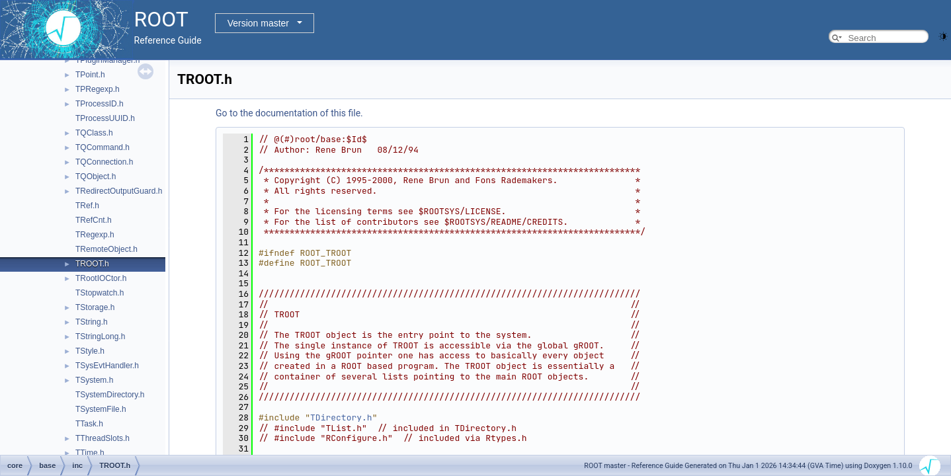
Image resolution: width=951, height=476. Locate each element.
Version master (258, 23)
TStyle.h (89, 351)
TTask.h (89, 423)
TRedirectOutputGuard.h (118, 191)
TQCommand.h (102, 147)
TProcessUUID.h (105, 118)
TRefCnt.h (93, 220)
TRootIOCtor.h (100, 278)
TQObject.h (95, 176)
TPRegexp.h (97, 89)
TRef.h (87, 205)
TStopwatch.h (99, 293)
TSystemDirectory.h (109, 394)
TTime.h (89, 452)
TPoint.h (90, 74)
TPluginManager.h (107, 60)
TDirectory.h (341, 417)
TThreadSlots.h (102, 438)
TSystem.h (94, 380)
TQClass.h (94, 133)
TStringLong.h (100, 336)
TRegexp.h (94, 234)
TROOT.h (92, 263)
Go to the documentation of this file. (289, 113)
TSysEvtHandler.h (107, 365)
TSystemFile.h (100, 409)
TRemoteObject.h (106, 249)
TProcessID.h (99, 103)
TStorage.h (94, 307)
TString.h (91, 322)
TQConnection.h (104, 162)
